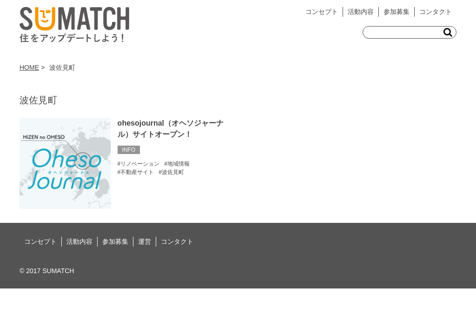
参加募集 (396, 11)
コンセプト (321, 11)
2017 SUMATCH (50, 271)
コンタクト (435, 11)
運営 (144, 241)
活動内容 (361, 11)
